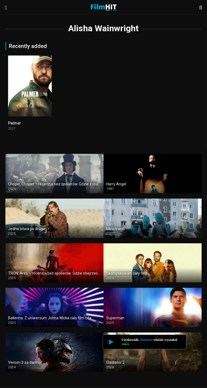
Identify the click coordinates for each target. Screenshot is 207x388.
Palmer (14, 123)
